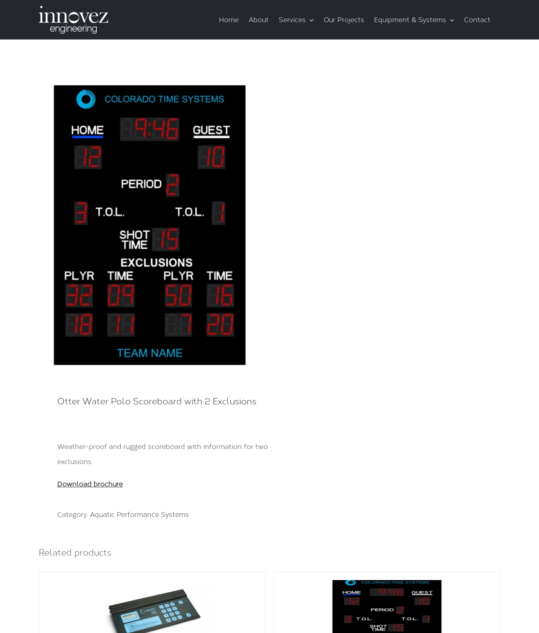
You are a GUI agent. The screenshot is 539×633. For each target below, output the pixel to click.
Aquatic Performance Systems (139, 514)
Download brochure (90, 484)
